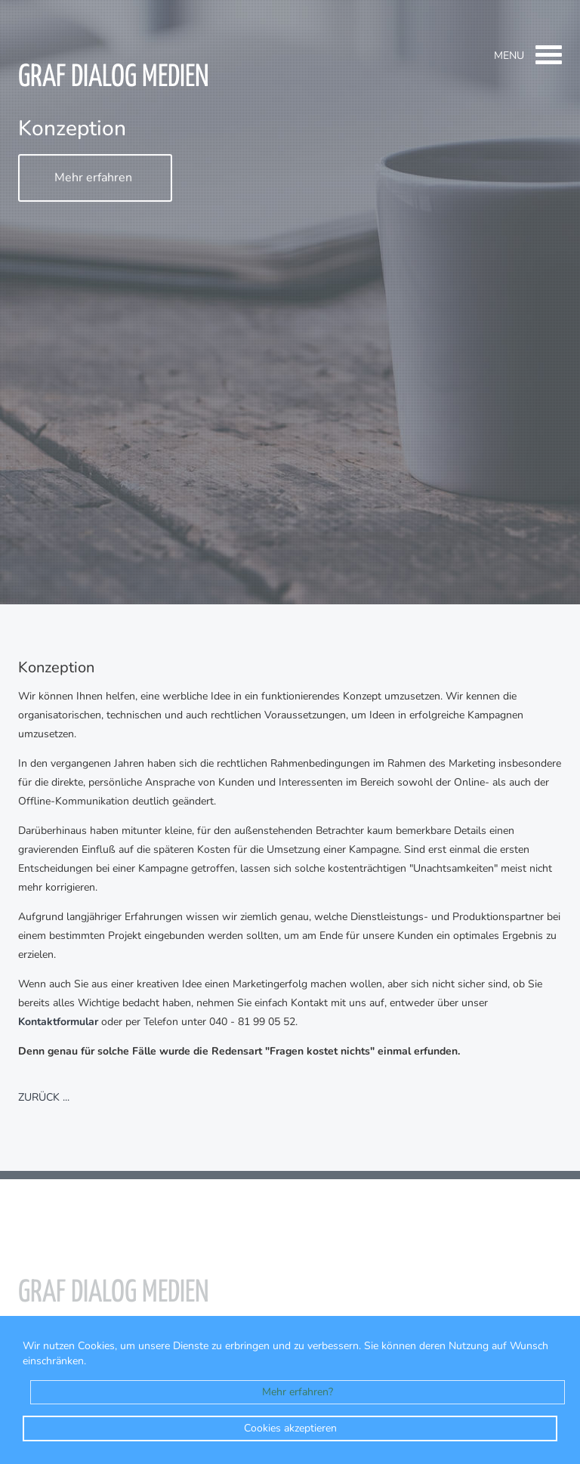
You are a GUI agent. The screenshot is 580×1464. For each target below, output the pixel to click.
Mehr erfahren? (297, 1392)
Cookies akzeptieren (290, 1428)
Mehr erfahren (93, 178)
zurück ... (43, 1098)
